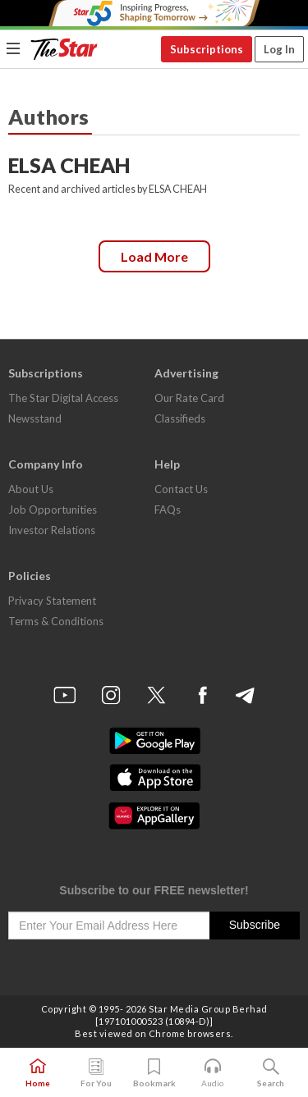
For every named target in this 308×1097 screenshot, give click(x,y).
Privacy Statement (52, 600)
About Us (30, 489)
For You (96, 1073)
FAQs (167, 509)
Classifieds (179, 418)
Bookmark (154, 1073)
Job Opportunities (52, 509)
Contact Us (181, 489)
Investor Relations (51, 530)
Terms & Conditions (55, 621)
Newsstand (35, 418)
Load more (154, 256)
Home (37, 1073)
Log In (279, 49)
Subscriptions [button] (206, 49)
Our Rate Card (189, 398)
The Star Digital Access (63, 398)
